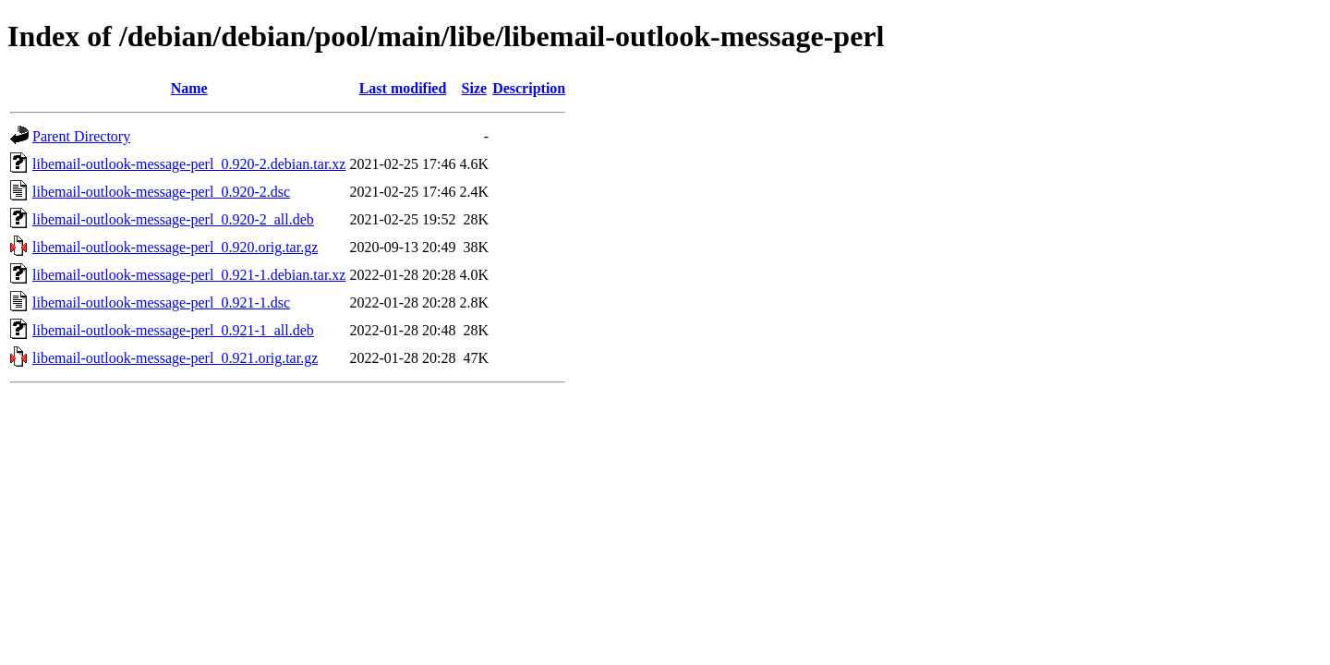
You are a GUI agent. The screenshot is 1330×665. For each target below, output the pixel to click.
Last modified (403, 88)
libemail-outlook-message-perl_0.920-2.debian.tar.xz (188, 164)
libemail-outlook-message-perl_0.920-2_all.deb (173, 219)
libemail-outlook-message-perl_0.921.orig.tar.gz (175, 358)
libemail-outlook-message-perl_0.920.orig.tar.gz (175, 247)
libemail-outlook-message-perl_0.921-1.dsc (161, 302)
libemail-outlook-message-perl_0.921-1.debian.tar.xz (188, 275)
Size (475, 88)
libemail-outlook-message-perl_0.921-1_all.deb (173, 330)
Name (189, 88)
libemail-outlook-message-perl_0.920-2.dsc (161, 192)
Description (528, 88)
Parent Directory (81, 136)
